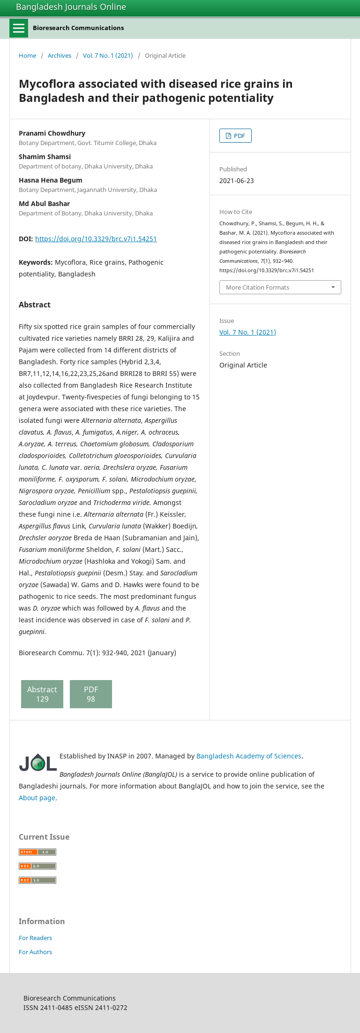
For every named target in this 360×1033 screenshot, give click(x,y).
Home (27, 55)
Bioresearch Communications (78, 27)
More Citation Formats (257, 287)
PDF (238, 135)
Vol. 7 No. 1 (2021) (108, 55)
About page (37, 797)
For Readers (35, 938)
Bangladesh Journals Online (71, 6)
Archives (59, 55)
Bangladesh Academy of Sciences (248, 755)
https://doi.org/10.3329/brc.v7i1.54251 (96, 238)
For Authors (35, 952)
